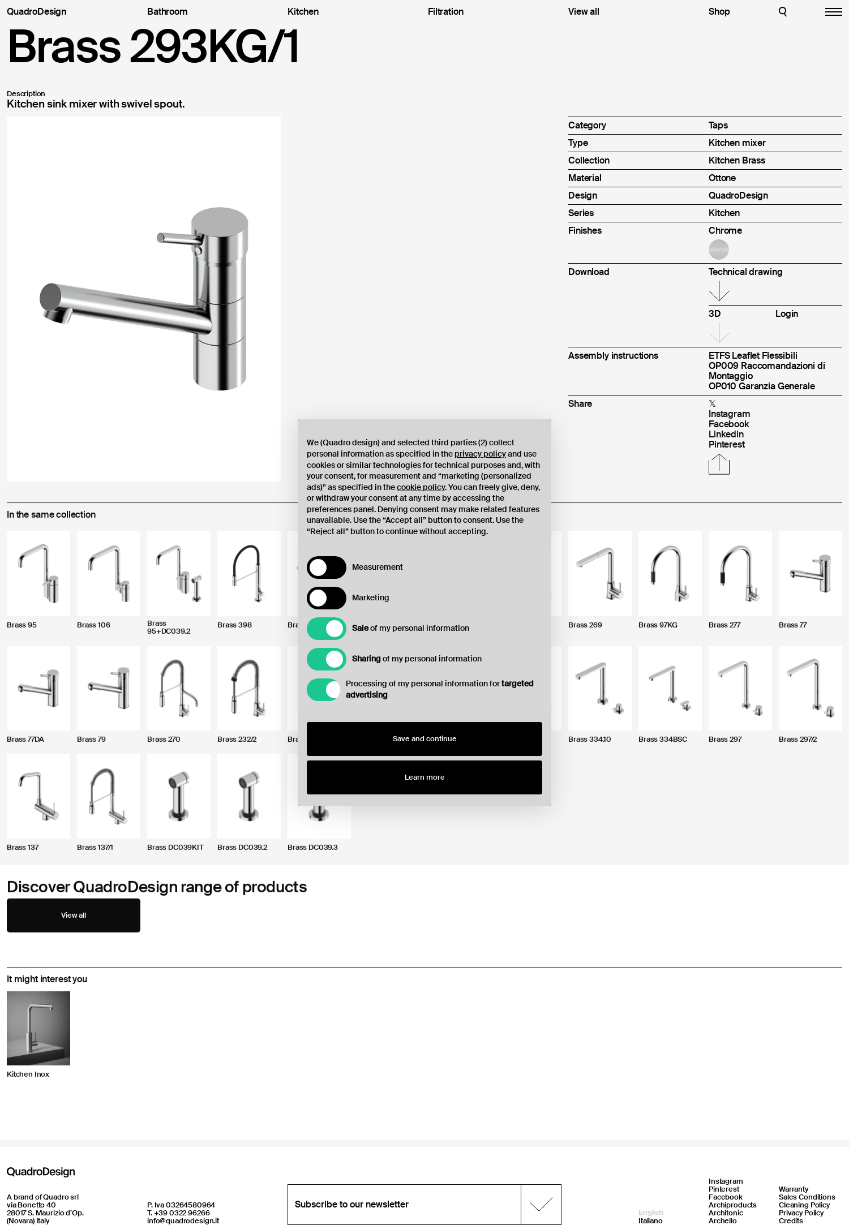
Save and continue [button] (425, 738)
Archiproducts (733, 1205)
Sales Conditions (807, 1197)
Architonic (726, 1213)
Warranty (793, 1189)
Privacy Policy (801, 1213)
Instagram (726, 1181)
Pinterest (724, 1189)
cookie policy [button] (421, 487)
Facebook (726, 1197)
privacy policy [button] (480, 454)
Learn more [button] (425, 777)
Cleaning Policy (804, 1205)
